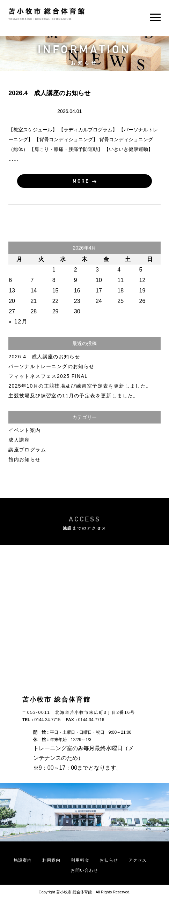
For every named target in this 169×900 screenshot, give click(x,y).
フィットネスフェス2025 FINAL (48, 376)
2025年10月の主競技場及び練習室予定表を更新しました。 (79, 386)
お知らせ (109, 860)
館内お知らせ (24, 459)
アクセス (137, 860)
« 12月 (18, 322)
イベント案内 (24, 430)
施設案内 (23, 860)
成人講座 (31, 111)
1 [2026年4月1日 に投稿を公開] (54, 270)
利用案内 (51, 860)
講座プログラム (27, 449)
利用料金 (80, 860)
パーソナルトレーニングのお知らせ (51, 366)
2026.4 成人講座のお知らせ (44, 356)
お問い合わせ (84, 870)
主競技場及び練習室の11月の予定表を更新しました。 (73, 395)
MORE (81, 181)
